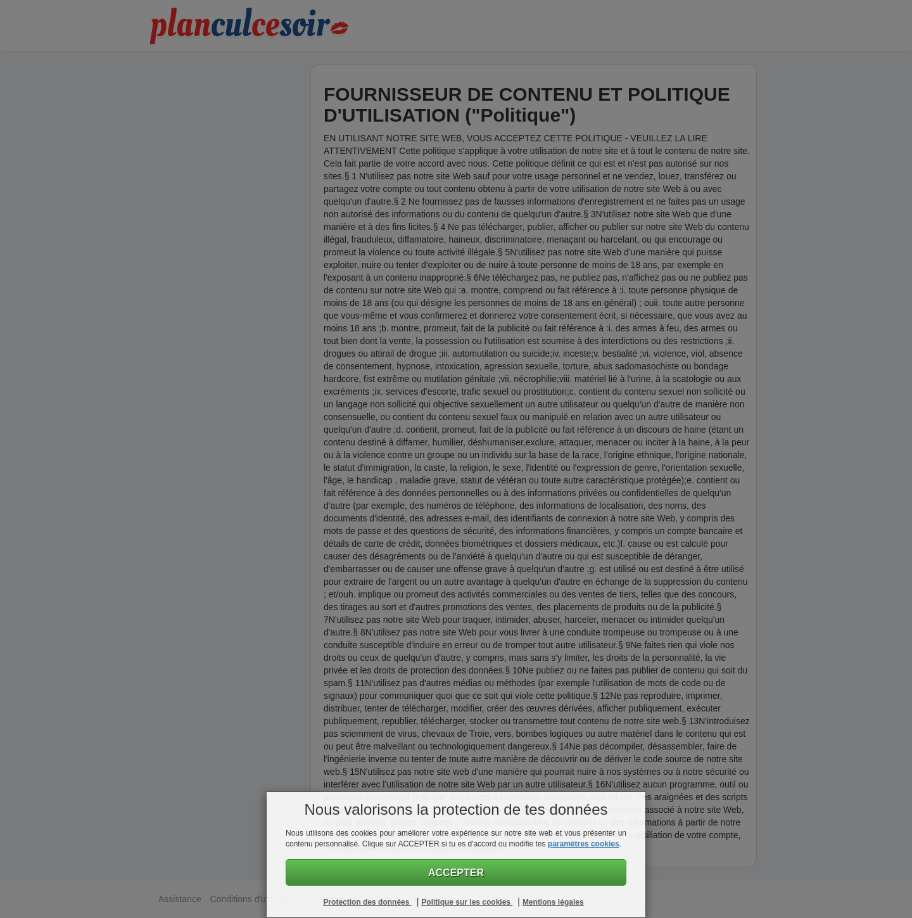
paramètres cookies (583, 843)
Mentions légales (553, 902)
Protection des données (367, 902)
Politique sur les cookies (466, 902)
